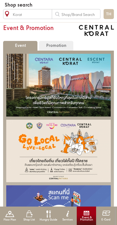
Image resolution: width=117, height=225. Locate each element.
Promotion (56, 45)
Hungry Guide (48, 216)
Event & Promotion (86, 216)
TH (108, 14)
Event (20, 45)
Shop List (29, 216)
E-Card (106, 216)
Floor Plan (10, 216)
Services (67, 216)
